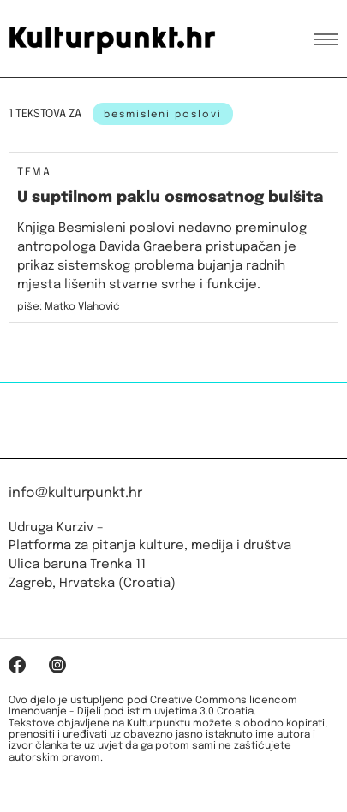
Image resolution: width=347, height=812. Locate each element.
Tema (34, 173)
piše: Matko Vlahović (68, 307)
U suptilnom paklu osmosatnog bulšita (170, 197)
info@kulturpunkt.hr (75, 493)
